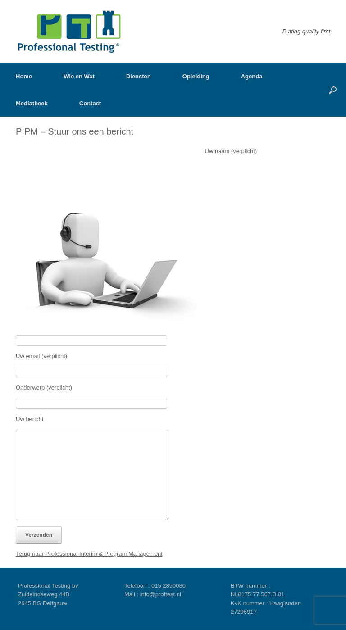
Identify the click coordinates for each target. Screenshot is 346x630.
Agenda (252, 76)
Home (24, 76)
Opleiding (195, 76)
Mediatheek (32, 103)
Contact (90, 103)
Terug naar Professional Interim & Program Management (89, 553)
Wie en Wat (79, 76)
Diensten (138, 76)
